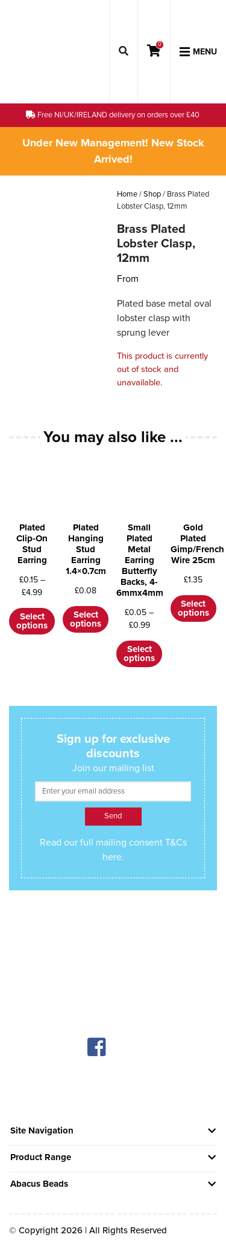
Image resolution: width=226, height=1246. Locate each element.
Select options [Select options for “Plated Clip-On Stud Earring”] (32, 621)
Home (127, 194)
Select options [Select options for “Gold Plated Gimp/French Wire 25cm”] (193, 608)
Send (113, 816)
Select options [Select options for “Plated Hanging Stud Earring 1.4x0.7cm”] (85, 619)
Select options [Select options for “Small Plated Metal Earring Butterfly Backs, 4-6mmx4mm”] (139, 654)
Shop (152, 194)
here (112, 857)
